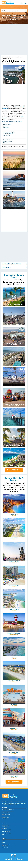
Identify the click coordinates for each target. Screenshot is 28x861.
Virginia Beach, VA (6, 831)
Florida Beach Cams (6, 812)
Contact (3, 842)
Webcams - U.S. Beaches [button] (11, 264)
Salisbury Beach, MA (8, 133)
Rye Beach (5, 126)
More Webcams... (14, 470)
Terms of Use (5, 845)
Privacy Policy (5, 847)
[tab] (14, 264)
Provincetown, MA (7, 140)
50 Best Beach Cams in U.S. (8, 809)
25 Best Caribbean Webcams (8, 811)
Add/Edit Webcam (6, 844)
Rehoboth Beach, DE (6, 833)
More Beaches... (14, 782)
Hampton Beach (7, 124)
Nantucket (5, 143)
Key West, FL (4, 828)
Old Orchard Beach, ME (8, 132)
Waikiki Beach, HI (5, 825)
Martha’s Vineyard (7, 141)
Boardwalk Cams (5, 817)
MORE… (3, 834)
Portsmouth (6, 127)
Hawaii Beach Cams (6, 814)
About (3, 840)
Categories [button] (6, 267)
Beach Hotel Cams (6, 816)
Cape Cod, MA (6, 135)
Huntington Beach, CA (6, 830)
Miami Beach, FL (5, 826)
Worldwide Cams (5, 819)
